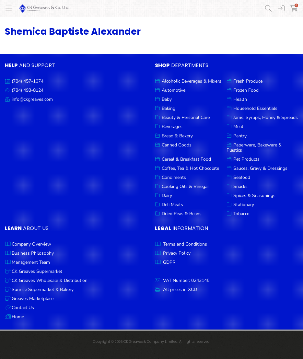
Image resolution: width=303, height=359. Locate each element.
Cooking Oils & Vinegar (185, 186)
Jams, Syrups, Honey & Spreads (265, 117)
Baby (167, 99)
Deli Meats (172, 205)
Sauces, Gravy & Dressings (260, 168)
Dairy (167, 195)
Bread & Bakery (177, 136)
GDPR (169, 262)
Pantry (240, 136)
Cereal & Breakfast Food (186, 159)
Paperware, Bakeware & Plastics (254, 147)
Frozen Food (246, 90)
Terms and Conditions (185, 244)
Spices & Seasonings (254, 195)
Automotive (173, 90)
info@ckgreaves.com (32, 99)
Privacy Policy (177, 253)
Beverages (172, 126)
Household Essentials (255, 108)
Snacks (240, 186)
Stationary (243, 205)
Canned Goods (177, 145)
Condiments (174, 177)
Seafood (241, 177)
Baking (168, 108)
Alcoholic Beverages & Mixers (191, 81)
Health (240, 99)
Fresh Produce (247, 81)
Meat (238, 126)
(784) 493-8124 (27, 90)
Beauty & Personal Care (186, 117)
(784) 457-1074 (27, 81)
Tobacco (241, 214)
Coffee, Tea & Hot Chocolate (190, 168)
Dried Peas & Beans (182, 214)
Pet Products (246, 159)
